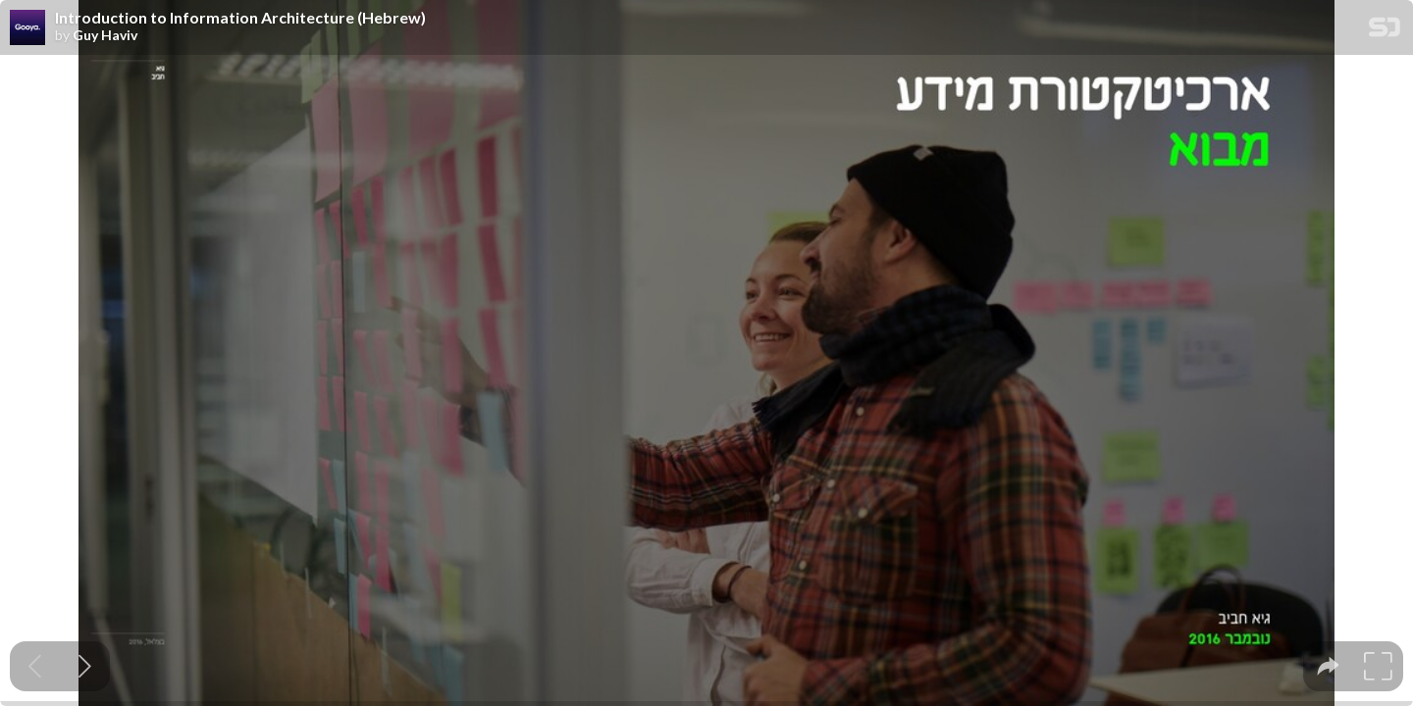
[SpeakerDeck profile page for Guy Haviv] (27, 28)
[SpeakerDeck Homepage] (1384, 31)
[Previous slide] (35, 666)
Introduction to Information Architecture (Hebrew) (240, 17)
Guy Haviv (105, 35)
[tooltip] (1328, 666)
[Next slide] (85, 666)
